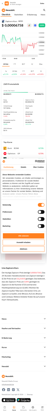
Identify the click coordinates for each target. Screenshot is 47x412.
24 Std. (5, 64)
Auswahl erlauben (24, 242)
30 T (23, 64)
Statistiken (18, 14)
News (43, 14)
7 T (15, 64)
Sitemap (30, 394)
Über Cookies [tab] (38, 167)
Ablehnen (23, 249)
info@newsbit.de (8, 384)
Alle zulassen (23, 236)
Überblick (6, 14)
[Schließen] (2, 3)
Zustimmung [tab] (8, 167)
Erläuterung (32, 14)
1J (32, 64)
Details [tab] (23, 167)
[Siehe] (43, 3)
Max (40, 64)
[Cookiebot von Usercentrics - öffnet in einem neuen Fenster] (34, 161)
